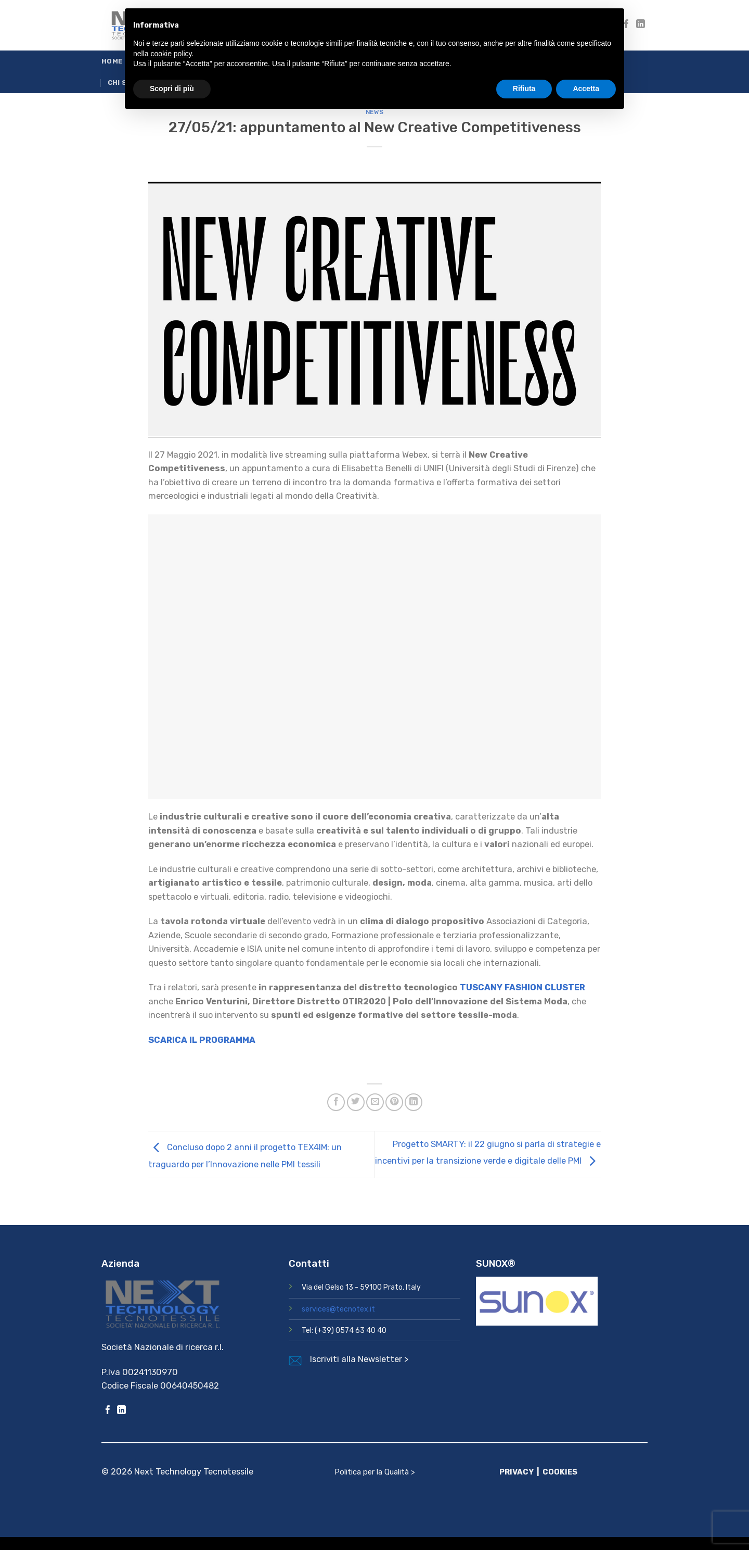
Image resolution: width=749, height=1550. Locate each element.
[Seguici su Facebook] (108, 1411)
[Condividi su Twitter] (356, 1102)
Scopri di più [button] (172, 88)
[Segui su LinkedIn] (640, 25)
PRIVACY (516, 1472)
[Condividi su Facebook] (336, 1102)
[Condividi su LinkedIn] (413, 1102)
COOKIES (560, 1472)
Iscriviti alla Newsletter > (359, 1359)
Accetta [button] (586, 88)
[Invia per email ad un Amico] (375, 1102)
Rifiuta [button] (524, 88)
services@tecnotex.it (338, 1309)
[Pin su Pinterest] (394, 1102)
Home (112, 61)
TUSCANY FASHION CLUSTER (522, 987)
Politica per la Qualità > (374, 1472)
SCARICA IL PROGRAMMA (201, 1040)
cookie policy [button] (170, 53)
